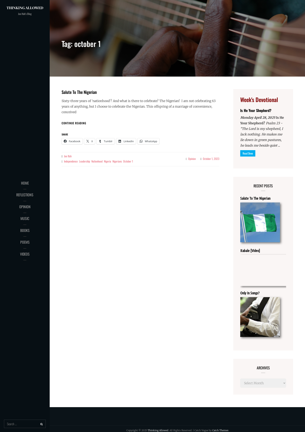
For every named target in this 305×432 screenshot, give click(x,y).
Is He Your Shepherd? (255, 110)
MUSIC (24, 218)
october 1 (128, 161)
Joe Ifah (68, 156)
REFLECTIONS (24, 194)
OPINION (25, 206)
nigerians (117, 161)
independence (71, 161)
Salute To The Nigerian (79, 92)
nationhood (97, 161)
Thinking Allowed (25, 7)
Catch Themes (220, 430)
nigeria (107, 161)
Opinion (192, 159)
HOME (25, 183)
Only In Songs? (249, 293)
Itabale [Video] (250, 251)
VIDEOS (25, 254)
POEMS (25, 242)
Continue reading (74, 123)
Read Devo (248, 153)
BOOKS (25, 230)
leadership (84, 161)
